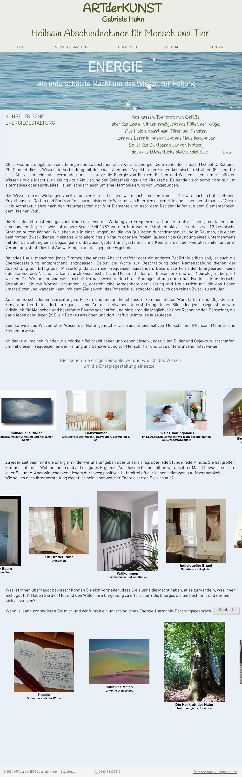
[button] (72, 47)
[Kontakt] (226, 610)
